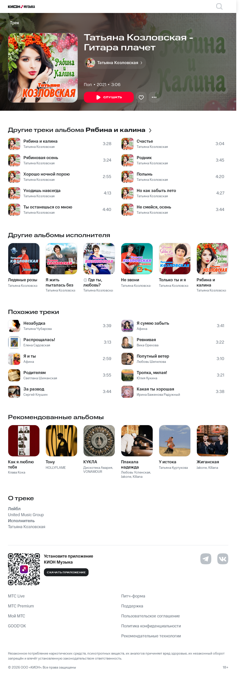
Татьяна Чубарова (37, 328)
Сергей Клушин (35, 394)
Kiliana (137, 476)
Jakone (126, 476)
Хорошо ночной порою (46, 174)
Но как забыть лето (156, 191)
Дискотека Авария (97, 467)
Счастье (145, 141)
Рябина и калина (40, 141)
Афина (28, 361)
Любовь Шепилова (151, 361)
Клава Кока (16, 472)
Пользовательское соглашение (150, 616)
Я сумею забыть (153, 323)
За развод (33, 389)
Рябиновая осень (40, 158)
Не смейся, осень (154, 207)
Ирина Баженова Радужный (158, 394)
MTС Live (16, 596)
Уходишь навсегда (42, 191)
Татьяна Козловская (39, 146)
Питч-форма (133, 596)
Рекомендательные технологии (151, 636)
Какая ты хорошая (155, 389)
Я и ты (29, 356)
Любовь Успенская (135, 472)
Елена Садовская (36, 345)
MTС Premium (21, 606)
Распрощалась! (39, 340)
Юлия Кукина (147, 378)
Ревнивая (146, 340)
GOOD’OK (17, 626)
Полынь (144, 174)
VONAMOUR (92, 471)
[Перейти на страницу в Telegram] (205, 558)
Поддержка (132, 606)
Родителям (34, 373)
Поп (88, 85)
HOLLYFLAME (56, 467)
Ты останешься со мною (47, 207)
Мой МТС (16, 616)
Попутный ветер (153, 356)
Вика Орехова (147, 345)
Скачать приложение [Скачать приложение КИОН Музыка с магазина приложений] (66, 572)
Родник (144, 158)
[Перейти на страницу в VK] (222, 558)
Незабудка (34, 323)
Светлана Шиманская (40, 378)
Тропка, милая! (152, 373)
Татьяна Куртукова (173, 467)
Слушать (108, 97)
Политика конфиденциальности (151, 626)
